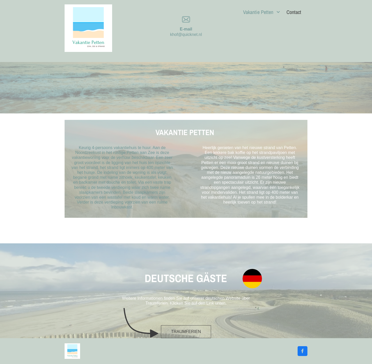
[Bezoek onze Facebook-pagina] (302, 351)
